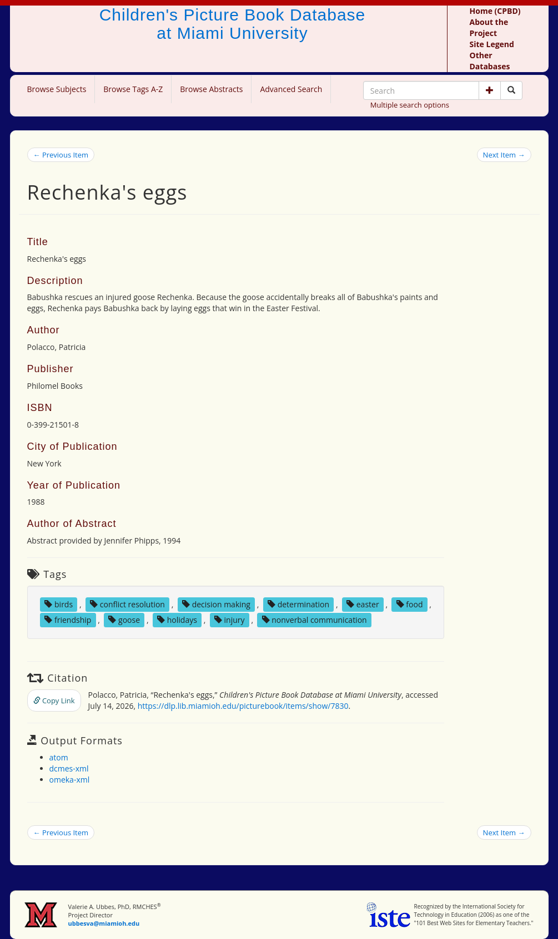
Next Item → (504, 155)
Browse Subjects (57, 89)
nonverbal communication (314, 620)
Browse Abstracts (211, 89)
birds (58, 604)
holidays (177, 620)
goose (124, 620)
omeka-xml (69, 779)
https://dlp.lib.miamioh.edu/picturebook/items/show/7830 (243, 706)
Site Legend (492, 44)
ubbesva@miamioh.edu (103, 923)
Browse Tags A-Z (133, 89)
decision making (216, 604)
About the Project (489, 27)
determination (298, 604)
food (409, 604)
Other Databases (490, 61)
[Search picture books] (511, 90)
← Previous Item (61, 155)
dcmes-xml (69, 768)
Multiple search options (409, 105)
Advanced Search (291, 89)
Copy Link (54, 700)
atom (58, 757)
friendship (67, 620)
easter (362, 604)
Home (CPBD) (495, 11)
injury (229, 620)
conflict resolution (127, 604)
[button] (490, 90)
